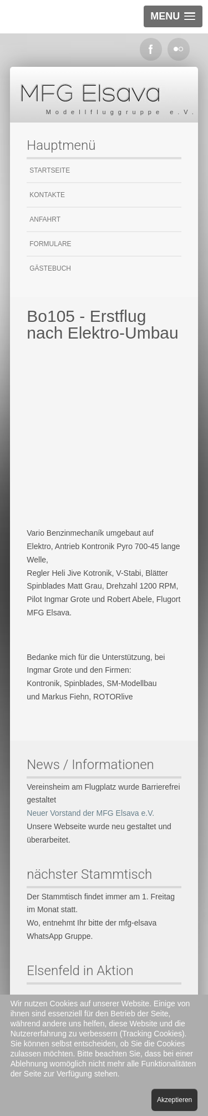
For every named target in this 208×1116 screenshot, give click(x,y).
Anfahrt (44, 219)
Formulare (50, 244)
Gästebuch (50, 268)
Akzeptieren (174, 1100)
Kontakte (47, 195)
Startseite (49, 170)
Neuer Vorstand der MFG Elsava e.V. (90, 813)
